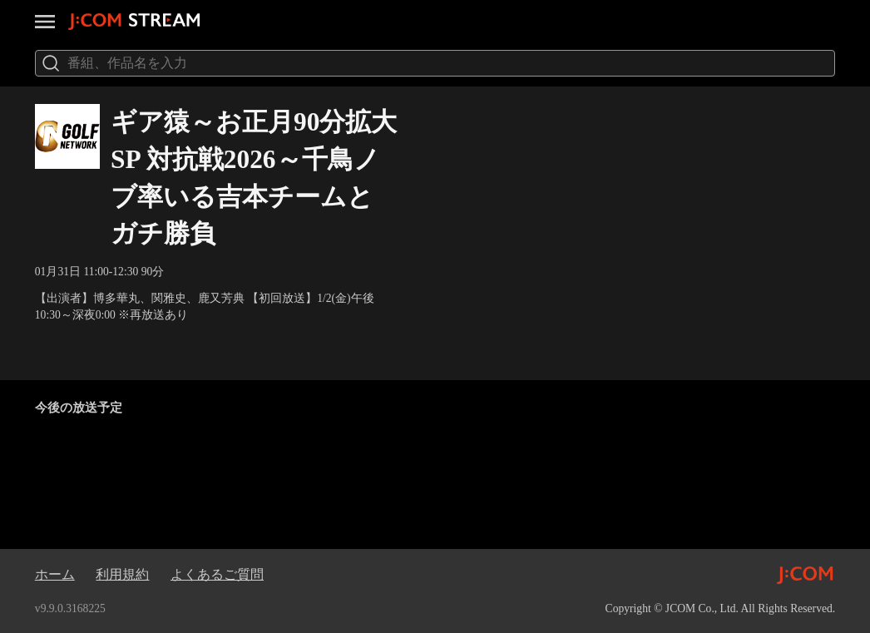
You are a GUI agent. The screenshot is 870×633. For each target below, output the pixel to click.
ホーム (55, 574)
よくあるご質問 (217, 574)
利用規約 (122, 574)
